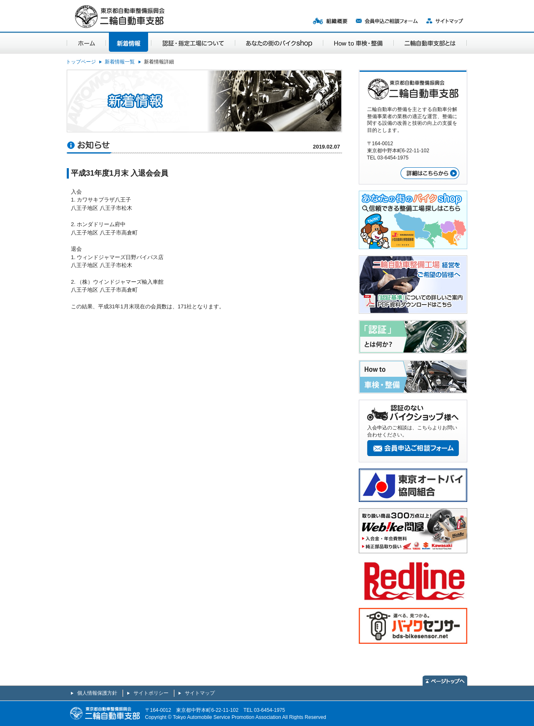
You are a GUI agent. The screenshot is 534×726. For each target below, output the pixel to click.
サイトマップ (200, 693)
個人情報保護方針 (97, 693)
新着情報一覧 (120, 62)
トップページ (81, 62)
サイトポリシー (151, 693)
